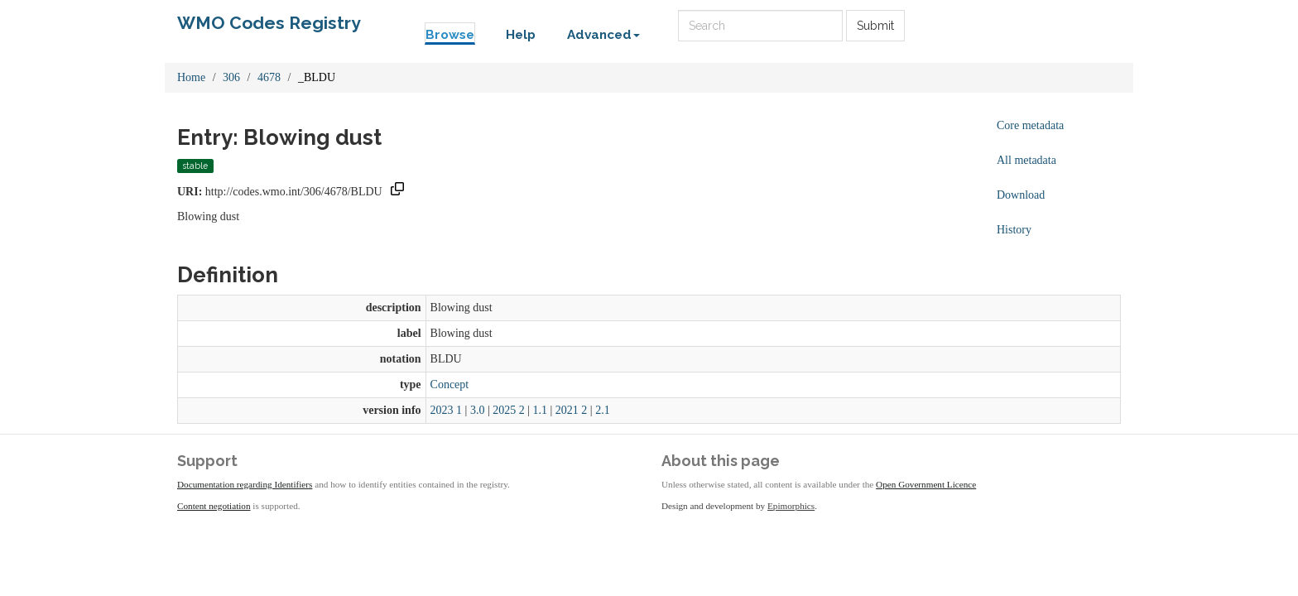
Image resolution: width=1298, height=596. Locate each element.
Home (191, 77)
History (1014, 229)
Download (1021, 195)
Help (521, 34)
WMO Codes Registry (269, 22)
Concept (449, 384)
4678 (269, 77)
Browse (449, 34)
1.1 (540, 410)
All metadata (1026, 160)
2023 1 (446, 410)
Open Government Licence (926, 484)
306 (231, 77)
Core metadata (1030, 125)
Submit (875, 25)
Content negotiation (214, 506)
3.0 (477, 410)
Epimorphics (791, 506)
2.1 (602, 410)
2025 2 (509, 410)
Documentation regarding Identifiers (244, 484)
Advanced (603, 34)
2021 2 (571, 410)
